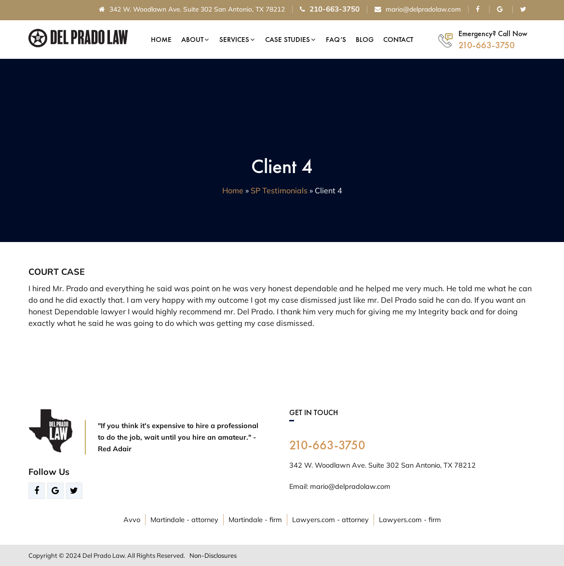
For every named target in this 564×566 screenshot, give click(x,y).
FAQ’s (336, 39)
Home (161, 39)
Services (234, 39)
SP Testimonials (279, 190)
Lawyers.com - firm (410, 519)
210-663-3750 (327, 445)
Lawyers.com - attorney (330, 519)
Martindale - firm (255, 519)
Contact (398, 39)
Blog (365, 39)
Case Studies (287, 39)
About (192, 39)
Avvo (131, 519)
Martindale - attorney (184, 519)
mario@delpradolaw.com (418, 9)
